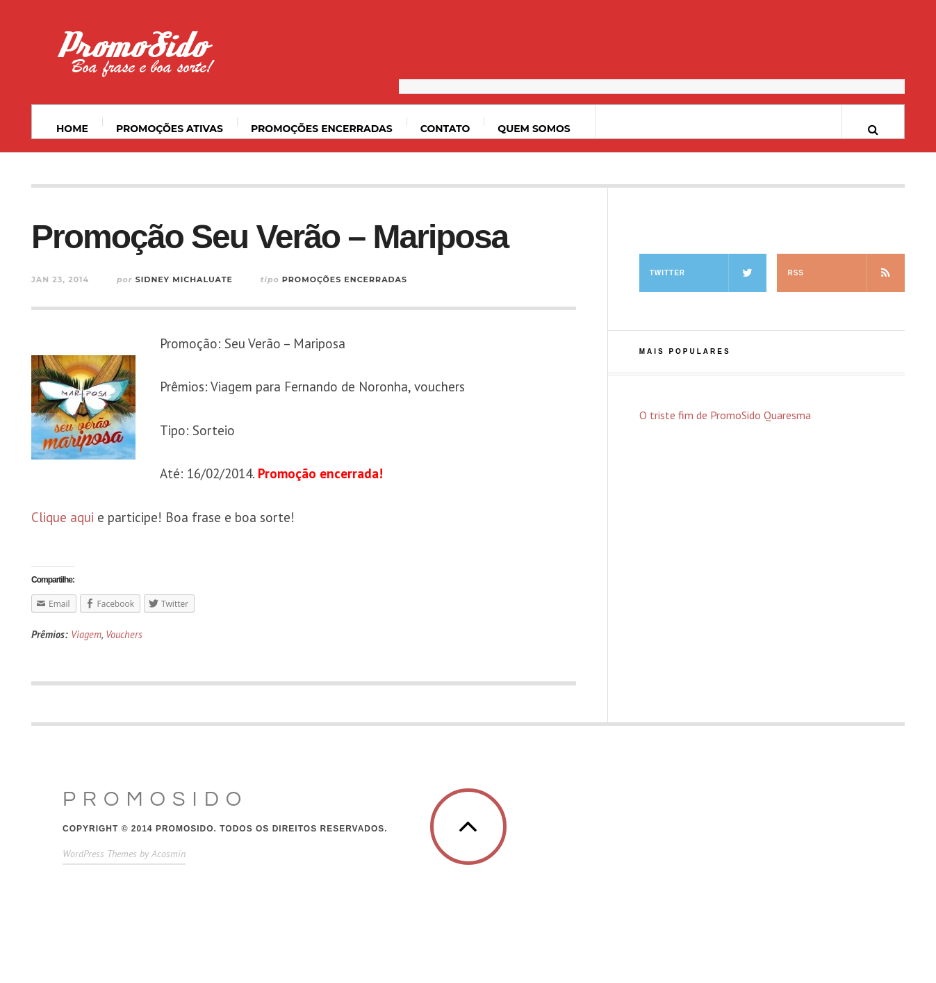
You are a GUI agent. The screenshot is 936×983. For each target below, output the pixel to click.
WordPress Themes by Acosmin (124, 853)
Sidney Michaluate (184, 279)
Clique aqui (62, 517)
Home (72, 128)
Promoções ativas (169, 128)
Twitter (708, 273)
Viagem (86, 634)
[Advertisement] (652, 59)
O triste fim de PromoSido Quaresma (725, 415)
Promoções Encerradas (322, 128)
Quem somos (534, 128)
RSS (846, 273)
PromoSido (155, 799)
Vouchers (124, 634)
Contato (445, 128)
